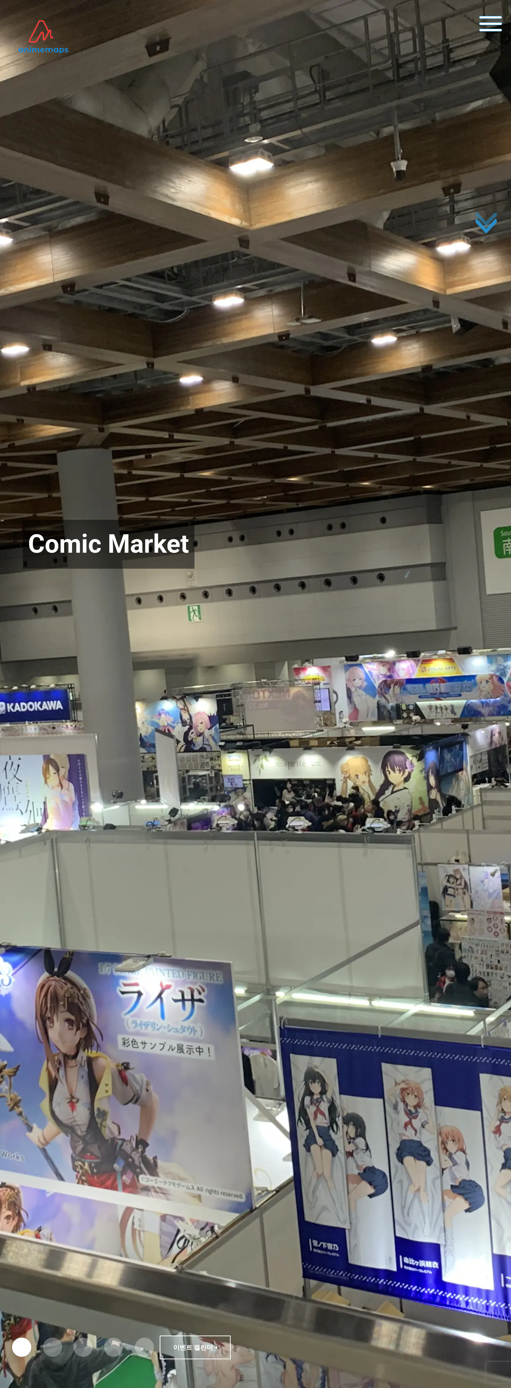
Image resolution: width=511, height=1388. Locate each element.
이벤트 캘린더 (193, 1347)
